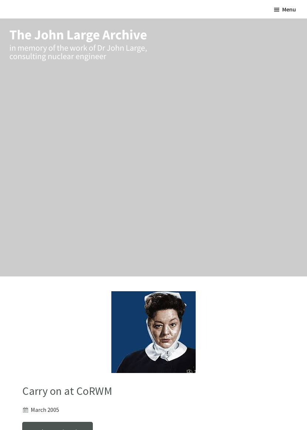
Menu (289, 9)
